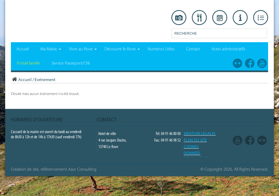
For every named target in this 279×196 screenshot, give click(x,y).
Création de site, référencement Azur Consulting (53, 169)
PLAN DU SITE (195, 141)
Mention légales (200, 134)
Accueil (21, 80)
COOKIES (191, 147)
